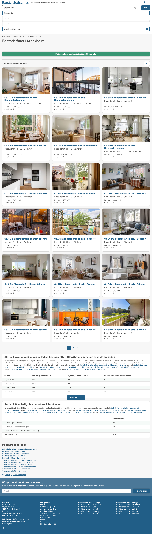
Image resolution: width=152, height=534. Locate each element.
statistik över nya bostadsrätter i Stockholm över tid (47, 410)
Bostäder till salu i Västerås (89, 513)
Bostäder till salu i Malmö (88, 509)
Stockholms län (18, 36)
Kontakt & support (47, 507)
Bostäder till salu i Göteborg (89, 507)
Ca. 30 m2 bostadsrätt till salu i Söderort (125, 97)
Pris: (6, 107)
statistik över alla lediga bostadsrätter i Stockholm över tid (102, 365)
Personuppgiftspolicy (48, 515)
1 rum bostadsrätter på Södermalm (16, 469)
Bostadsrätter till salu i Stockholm (15, 454)
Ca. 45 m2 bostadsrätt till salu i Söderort (25, 145)
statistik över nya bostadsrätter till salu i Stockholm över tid (34, 369)
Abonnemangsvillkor (48, 509)
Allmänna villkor (46, 511)
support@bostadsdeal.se (12, 513)
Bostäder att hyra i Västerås (127, 513)
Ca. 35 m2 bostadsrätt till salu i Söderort (75, 238)
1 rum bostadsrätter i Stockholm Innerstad (19, 467)
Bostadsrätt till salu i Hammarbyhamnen (23, 103)
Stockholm (31, 36)
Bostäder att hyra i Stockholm (14, 456)
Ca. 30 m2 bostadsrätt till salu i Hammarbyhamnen (20, 98)
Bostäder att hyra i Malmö (126, 509)
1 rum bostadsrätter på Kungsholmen (17, 464)
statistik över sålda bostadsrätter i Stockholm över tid (86, 369)
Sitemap (43, 522)
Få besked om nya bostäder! (144, 2)
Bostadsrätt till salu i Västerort (68, 149)
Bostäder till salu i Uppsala (89, 511)
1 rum (39, 36)
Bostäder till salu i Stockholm (89, 505)
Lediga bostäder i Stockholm (13, 458)
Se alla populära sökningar (15, 475)
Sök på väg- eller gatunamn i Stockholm (18, 449)
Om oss (43, 505)
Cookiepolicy (45, 517)
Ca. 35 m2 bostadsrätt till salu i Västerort (25, 193)
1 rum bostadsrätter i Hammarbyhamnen (18, 462)
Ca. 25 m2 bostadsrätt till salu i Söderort (125, 193)
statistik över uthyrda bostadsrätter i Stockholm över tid (61, 367)
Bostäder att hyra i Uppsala (127, 511)
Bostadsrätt (6, 36)
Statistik (43, 520)
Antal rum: (8, 109)
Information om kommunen (13, 451)
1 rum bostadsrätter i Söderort (14, 471)
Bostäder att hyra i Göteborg (127, 507)
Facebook (3, 527)
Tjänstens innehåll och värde (51, 513)
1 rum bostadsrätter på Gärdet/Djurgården (19, 460)
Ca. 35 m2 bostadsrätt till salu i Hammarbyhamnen (70, 98)
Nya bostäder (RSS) (48, 524)
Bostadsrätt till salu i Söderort (118, 101)
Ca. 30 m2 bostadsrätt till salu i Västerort (75, 145)
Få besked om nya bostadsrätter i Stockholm (76, 54)
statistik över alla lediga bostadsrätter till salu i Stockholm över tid (116, 367)
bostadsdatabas (59, 2)
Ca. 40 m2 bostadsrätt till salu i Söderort (75, 193)
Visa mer (74, 397)
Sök (145, 7)
